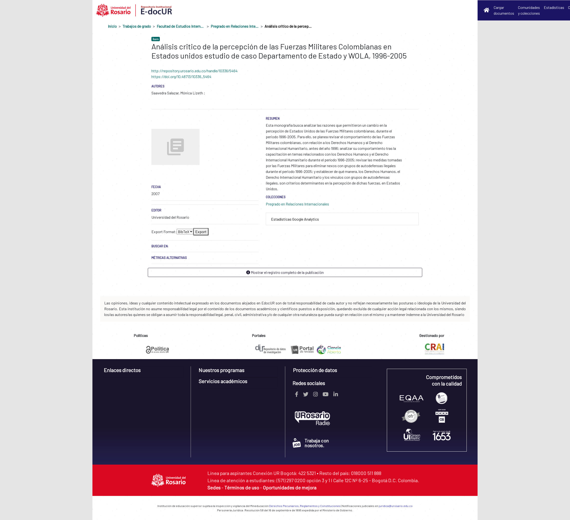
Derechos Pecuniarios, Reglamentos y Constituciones (305, 505)
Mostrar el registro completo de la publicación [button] (285, 272)
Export (201, 231)
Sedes (213, 487)
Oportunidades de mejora (289, 487)
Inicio (112, 26)
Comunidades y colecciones (529, 10)
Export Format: (164, 231)
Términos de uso (241, 487)
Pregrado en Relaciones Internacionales (235, 26)
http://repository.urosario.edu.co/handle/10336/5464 (194, 70)
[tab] (342, 219)
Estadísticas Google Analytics (295, 219)
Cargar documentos (504, 10)
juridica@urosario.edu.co (396, 505)
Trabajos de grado (137, 26)
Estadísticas (554, 7)
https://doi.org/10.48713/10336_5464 (181, 76)
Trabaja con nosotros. (310, 443)
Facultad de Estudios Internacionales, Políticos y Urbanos (181, 26)
